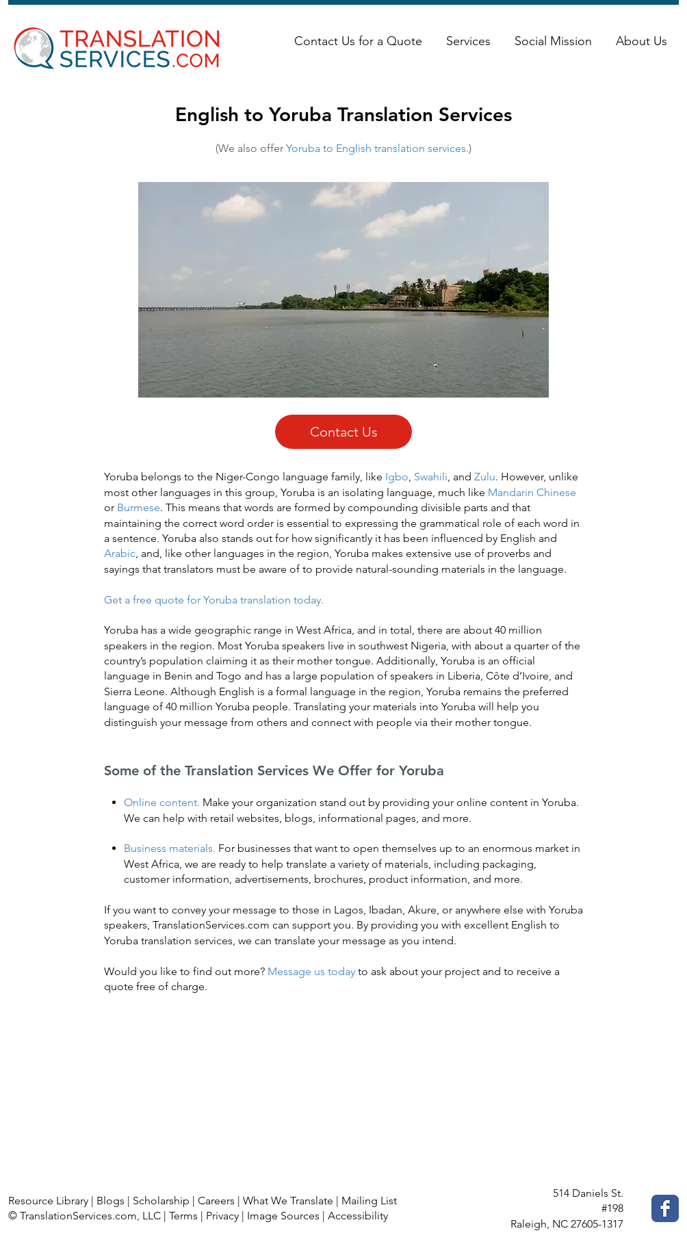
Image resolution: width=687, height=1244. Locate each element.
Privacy (222, 1215)
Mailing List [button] (369, 1200)
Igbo (397, 476)
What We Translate (288, 1200)
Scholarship (161, 1200)
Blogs (110, 1200)
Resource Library (48, 1200)
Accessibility (358, 1215)
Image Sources (283, 1215)
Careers (216, 1200)
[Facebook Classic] (665, 1208)
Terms (183, 1215)
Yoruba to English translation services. (377, 148)
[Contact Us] (343, 432)
